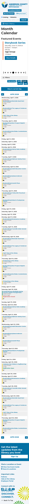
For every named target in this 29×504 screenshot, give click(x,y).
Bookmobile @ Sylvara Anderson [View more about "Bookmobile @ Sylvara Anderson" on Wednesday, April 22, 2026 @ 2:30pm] (12, 333)
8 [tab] (24, 73)
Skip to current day (14, 89)
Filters (7, 77)
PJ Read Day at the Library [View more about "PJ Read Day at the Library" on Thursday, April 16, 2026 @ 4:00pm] (10, 281)
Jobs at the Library (8, 479)
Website (13, 17)
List (18, 81)
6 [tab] (18, 73)
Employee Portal (7, 481)
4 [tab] (13, 73)
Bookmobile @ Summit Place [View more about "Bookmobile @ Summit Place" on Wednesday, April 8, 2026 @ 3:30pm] (11, 183)
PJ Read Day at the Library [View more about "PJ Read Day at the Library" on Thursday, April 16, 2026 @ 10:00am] (10, 260)
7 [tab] (21, 73)
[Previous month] (2, 94)
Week (20, 83)
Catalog (5, 17)
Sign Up (14, 456)
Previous (3, 73)
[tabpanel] (14, 50)
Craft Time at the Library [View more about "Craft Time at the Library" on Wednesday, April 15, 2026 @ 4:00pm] (10, 253)
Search (23, 20)
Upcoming (11, 81)
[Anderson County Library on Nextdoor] (9, 489)
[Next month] (26, 94)
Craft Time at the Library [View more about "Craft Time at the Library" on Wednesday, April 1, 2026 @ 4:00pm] (10, 115)
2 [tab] (8, 73)
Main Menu (9, 24)
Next (25, 73)
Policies (4, 477)
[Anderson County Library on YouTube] (13, 490)
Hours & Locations (8, 469)
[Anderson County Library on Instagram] (6, 490)
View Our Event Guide (10, 467)
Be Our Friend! (9, 13)
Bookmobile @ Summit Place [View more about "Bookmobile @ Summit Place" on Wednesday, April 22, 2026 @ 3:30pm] (11, 340)
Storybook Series (15, 42)
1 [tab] (5, 73)
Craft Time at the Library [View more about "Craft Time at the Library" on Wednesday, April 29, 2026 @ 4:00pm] (10, 412)
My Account (21, 13)
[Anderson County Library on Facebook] (2, 490)
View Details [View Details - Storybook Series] (11, 58)
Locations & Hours (15, 10)
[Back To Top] (14, 500)
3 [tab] (11, 73)
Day (26, 83)
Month (24, 81)
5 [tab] (16, 73)
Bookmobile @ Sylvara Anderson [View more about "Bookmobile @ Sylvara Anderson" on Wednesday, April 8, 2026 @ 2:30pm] (12, 176)
